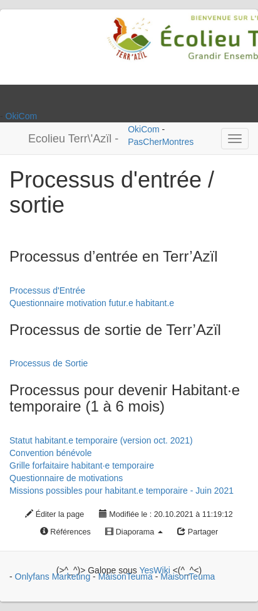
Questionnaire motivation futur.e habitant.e (91, 303)
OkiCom (22, 116)
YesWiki (154, 570)
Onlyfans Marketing (54, 576)
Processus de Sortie (48, 363)
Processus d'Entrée (47, 290)
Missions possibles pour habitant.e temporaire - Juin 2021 (121, 491)
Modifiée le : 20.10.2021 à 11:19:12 (166, 514)
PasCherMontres (161, 142)
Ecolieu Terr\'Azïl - (73, 138)
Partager (197, 532)
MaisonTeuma (126, 576)
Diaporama (134, 532)
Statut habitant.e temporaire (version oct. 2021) (101, 440)
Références (65, 532)
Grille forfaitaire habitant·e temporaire (81, 465)
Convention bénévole (50, 453)
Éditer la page (54, 514)
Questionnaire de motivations (66, 478)
